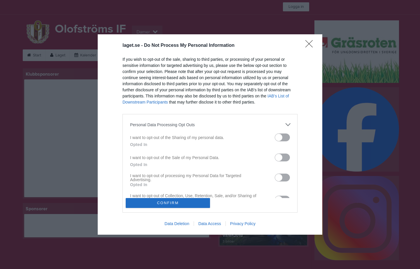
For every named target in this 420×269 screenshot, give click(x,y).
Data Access (209, 223)
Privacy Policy (243, 223)
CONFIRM (168, 203)
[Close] (310, 45)
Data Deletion (176, 223)
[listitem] (210, 125)
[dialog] (210, 134)
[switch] (282, 137)
